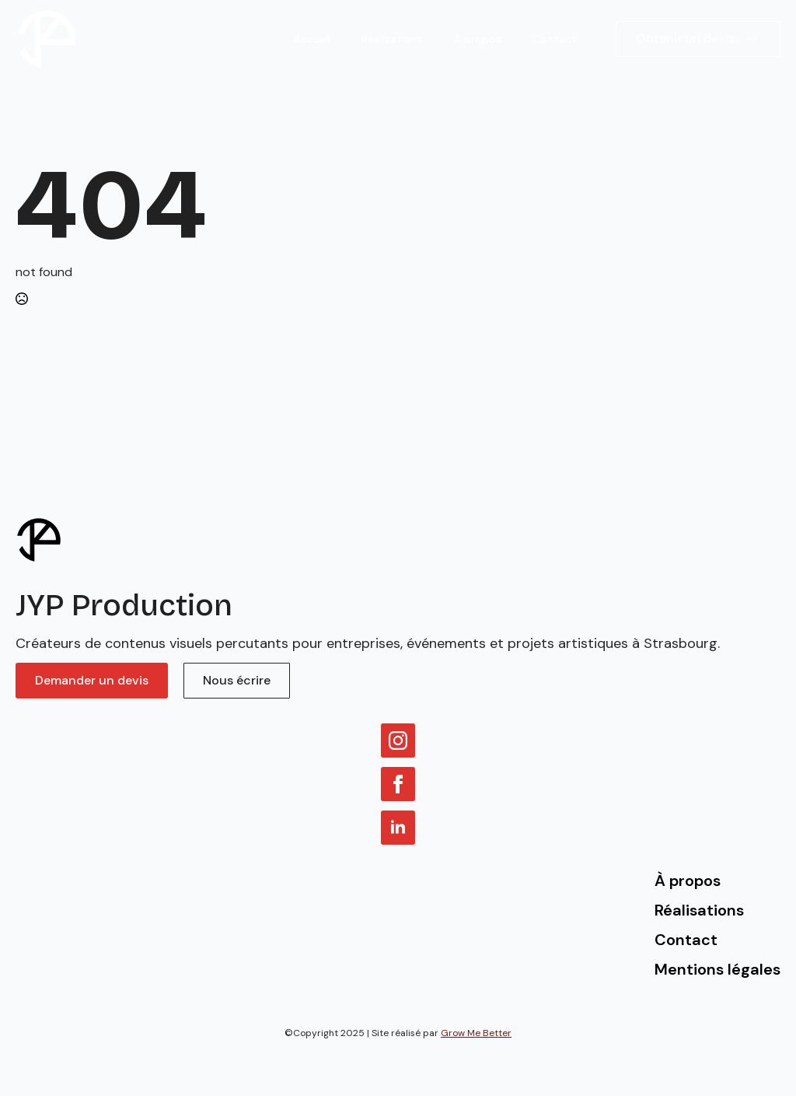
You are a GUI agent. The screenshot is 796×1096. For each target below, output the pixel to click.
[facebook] (398, 784)
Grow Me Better (476, 1033)
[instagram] (398, 740)
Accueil (312, 39)
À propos (477, 39)
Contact (554, 39)
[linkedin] (398, 828)
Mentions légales (717, 969)
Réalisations (392, 39)
